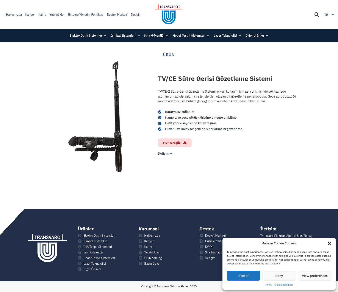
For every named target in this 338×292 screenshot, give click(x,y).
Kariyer (30, 15)
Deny (279, 276)
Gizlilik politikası (283, 284)
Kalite (42, 15)
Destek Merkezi (117, 15)
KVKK (268, 284)
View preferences (315, 276)
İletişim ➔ (165, 153)
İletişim (136, 15)
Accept (243, 276)
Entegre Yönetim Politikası (85, 15)
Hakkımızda (14, 15)
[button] (329, 243)
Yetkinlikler (57, 15)
